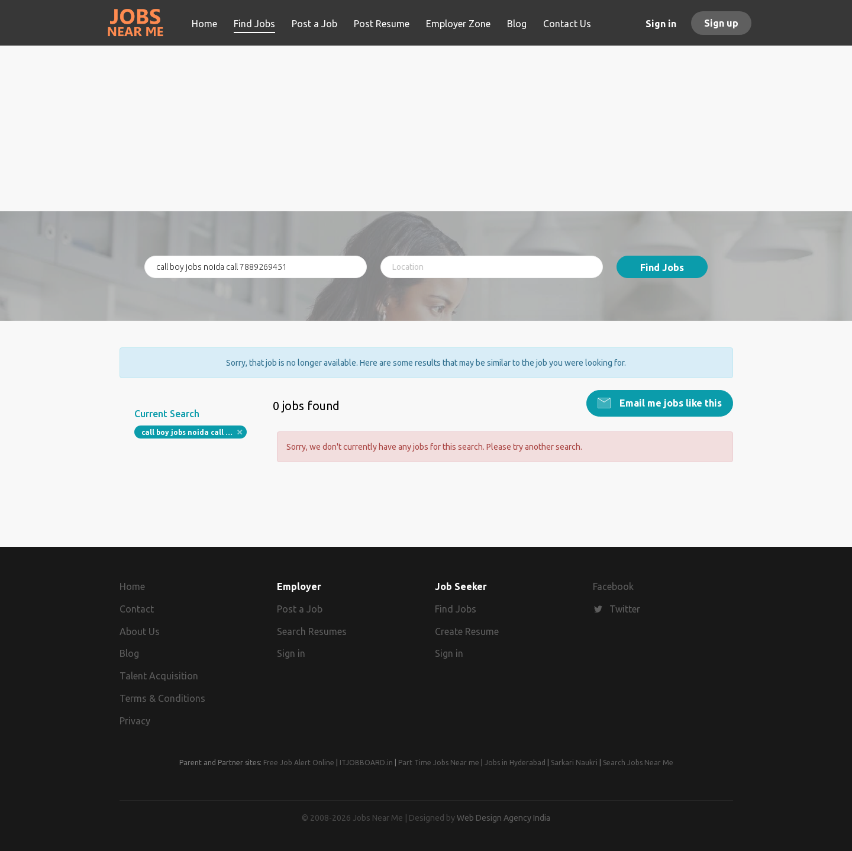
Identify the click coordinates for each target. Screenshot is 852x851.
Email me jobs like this (669, 403)
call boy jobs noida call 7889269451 (194, 432)
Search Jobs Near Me (638, 762)
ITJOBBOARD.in (366, 762)
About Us (140, 631)
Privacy (135, 720)
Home (132, 586)
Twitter (624, 609)
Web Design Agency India (503, 818)
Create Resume (467, 631)
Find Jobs (662, 267)
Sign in (661, 23)
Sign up (721, 23)
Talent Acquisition (159, 676)
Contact (137, 609)
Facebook (613, 586)
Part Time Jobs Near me (438, 762)
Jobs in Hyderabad (515, 762)
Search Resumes (312, 631)
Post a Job (299, 609)
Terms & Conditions (162, 698)
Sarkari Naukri (574, 762)
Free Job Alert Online (298, 762)
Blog (129, 653)
